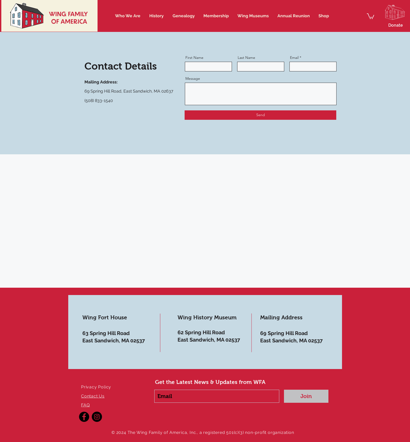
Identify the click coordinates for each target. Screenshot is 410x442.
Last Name (246, 57)
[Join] (306, 396)
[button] (370, 16)
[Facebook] (84, 417)
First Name (194, 57)
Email (294, 57)
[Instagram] (97, 417)
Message (192, 78)
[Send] (260, 115)
